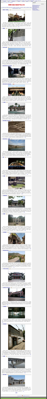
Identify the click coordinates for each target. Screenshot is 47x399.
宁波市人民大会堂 (6, 268)
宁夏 (31, 1)
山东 (14, 1)
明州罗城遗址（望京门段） (7, 120)
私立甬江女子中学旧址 (6, 287)
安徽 (12, 1)
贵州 (20, 0)
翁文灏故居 (4, 232)
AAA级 (40, 0)
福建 (13, 1)
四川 (19, 0)
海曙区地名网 (14, 8)
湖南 (22, 1)
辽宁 (8, 0)
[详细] (18, 26)
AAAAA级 (35, 0)
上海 (12, 0)
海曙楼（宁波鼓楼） (6, 9)
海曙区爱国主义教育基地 (35, 9)
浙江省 (7, 2)
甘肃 (32, 0)
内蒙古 (5, 1)
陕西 (31, 0)
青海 (33, 0)
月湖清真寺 (4, 306)
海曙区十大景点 (19, 7)
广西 (27, 0)
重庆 (18, 0)
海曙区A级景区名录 (34, 8)
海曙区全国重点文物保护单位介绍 (36, 5)
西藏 (19, 1)
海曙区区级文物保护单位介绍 (35, 7)
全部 (26, 7)
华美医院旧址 (5, 195)
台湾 (15, 0)
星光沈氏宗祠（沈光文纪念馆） (7, 65)
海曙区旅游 (11, 2)
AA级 (35, 1)
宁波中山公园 (5, 47)
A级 (36, 1)
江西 (23, 1)
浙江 (14, 0)
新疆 (32, 1)
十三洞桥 (4, 102)
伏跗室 (4, 28)
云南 (18, 1)
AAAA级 (38, 0)
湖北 (23, 0)
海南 (28, 0)
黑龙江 (9, 1)
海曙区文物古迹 (4, 7)
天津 (4, 0)
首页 (1, 0)
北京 (3, 0)
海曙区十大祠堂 (15, 7)
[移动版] (20, 8)
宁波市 (9, 2)
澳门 (27, 1)
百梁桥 (4, 356)
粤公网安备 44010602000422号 (25, 395)
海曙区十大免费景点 (23, 7)
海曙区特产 (28, 7)
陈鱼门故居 (4, 374)
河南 (22, 0)
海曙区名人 (17, 8)
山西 (3, 1)
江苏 (13, 0)
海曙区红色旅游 (8, 7)
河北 (5, 0)
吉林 (9, 0)
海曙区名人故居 (12, 7)
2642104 (25, 398)
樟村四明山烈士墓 (6, 250)
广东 (26, 0)
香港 (26, 1)
